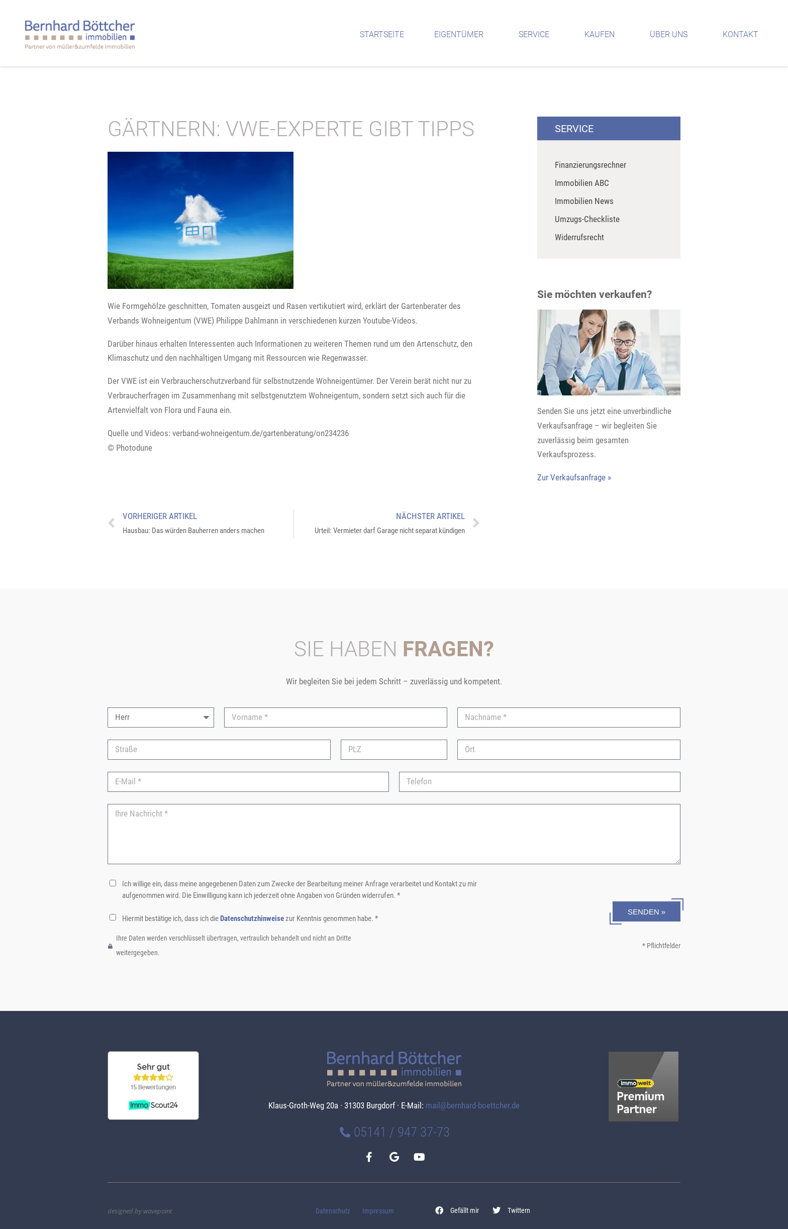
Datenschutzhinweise (252, 918)
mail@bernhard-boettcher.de (473, 1105)
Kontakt (743, 35)
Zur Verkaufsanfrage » (574, 477)
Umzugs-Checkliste (587, 219)
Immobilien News (584, 201)
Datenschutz (333, 1211)
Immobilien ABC (582, 183)
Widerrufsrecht (579, 237)
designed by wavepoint (140, 1210)
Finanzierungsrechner (590, 165)
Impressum (378, 1211)
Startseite (382, 34)
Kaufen (602, 35)
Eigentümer (461, 35)
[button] (457, 1210)
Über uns (671, 35)
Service (536, 35)
